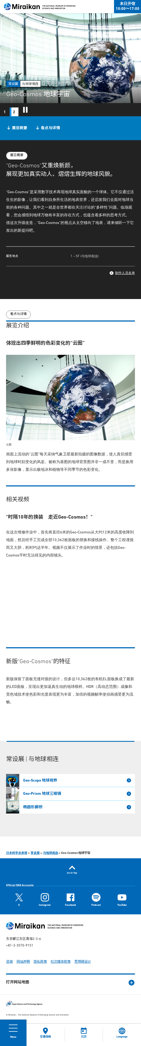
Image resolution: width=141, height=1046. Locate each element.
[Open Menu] (13, 1033)
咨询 (9, 962)
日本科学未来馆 (16, 853)
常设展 (35, 853)
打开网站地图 (17, 982)
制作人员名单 (125, 273)
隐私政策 (40, 962)
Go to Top (72, 873)
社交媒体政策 (60, 962)
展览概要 (19, 128)
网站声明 (23, 962)
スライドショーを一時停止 (25, 109)
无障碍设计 (82, 962)
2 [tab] (14, 112)
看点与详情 (50, 128)
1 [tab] (5, 112)
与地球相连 (50, 853)
